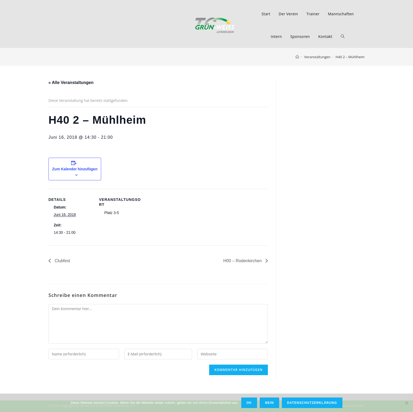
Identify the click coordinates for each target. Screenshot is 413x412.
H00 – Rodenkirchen (243, 261)
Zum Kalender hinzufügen (74, 169)
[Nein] (406, 402)
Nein (269, 403)
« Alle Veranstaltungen (71, 82)
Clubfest (61, 261)
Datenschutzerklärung (312, 403)
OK (249, 403)
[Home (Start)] (297, 56)
